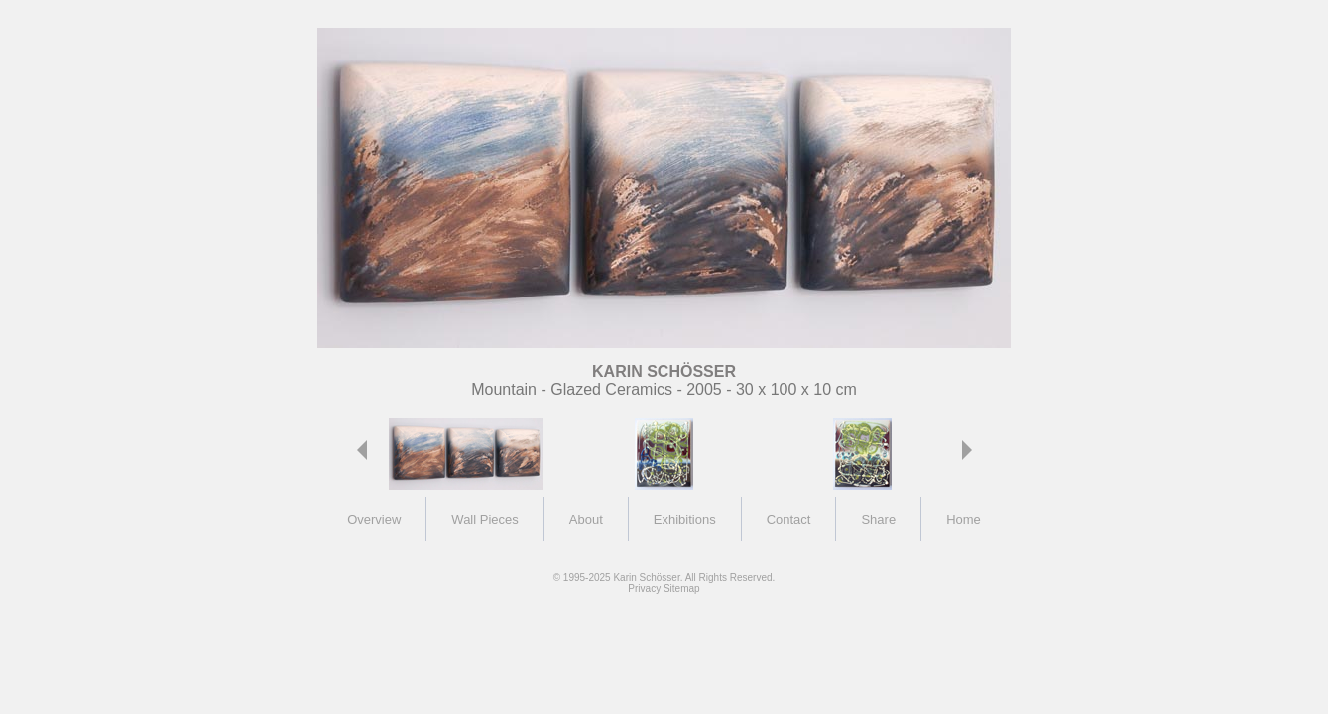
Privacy (644, 588)
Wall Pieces (484, 519)
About (586, 519)
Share (878, 519)
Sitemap (682, 588)
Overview (374, 519)
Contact (789, 519)
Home (963, 519)
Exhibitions (685, 519)
